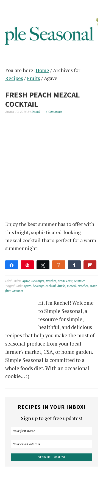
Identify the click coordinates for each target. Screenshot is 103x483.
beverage (38, 286)
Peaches (51, 281)
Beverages (37, 281)
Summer (79, 281)
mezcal (71, 286)
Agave (26, 281)
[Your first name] (52, 431)
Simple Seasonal (51, 27)
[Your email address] (52, 444)
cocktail (51, 286)
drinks (61, 286)
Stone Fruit (65, 281)
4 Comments (54, 112)
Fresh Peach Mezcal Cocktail (42, 99)
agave (27, 286)
